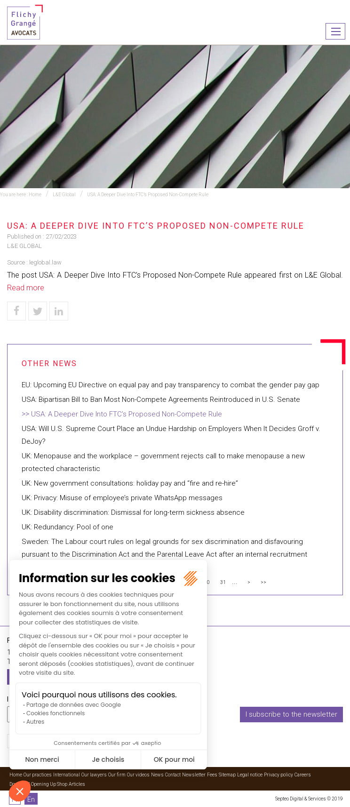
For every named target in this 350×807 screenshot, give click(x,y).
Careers (302, 774)
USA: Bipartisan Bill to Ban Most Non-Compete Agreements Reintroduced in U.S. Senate (161, 399)
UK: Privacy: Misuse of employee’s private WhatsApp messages (122, 498)
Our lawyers (94, 774)
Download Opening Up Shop (38, 784)
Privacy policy (278, 774)
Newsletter (194, 774)
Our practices (38, 774)
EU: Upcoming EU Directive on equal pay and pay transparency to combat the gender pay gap (170, 385)
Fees (212, 774)
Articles (77, 784)
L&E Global (64, 194)
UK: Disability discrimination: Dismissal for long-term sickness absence (133, 512)
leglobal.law (45, 262)
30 (207, 582)
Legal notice (249, 774)
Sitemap (227, 774)
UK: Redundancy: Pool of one (67, 527)
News (157, 774)
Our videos (138, 774)
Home (35, 194)
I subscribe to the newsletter (291, 714)
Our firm (117, 774)
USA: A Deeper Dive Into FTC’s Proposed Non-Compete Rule (147, 194)
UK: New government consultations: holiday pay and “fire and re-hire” (130, 483)
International (66, 774)
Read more (25, 287)
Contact (173, 774)
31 (223, 582)
